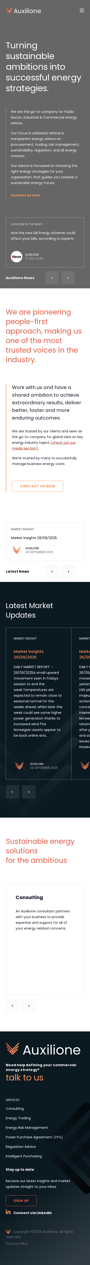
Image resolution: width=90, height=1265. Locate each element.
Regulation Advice (21, 1146)
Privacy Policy (17, 1243)
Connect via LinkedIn (32, 1212)
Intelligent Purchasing (24, 1156)
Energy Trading (18, 1118)
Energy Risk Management (27, 1127)
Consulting (15, 1108)
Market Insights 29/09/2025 (34, 537)
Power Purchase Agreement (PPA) (34, 1137)
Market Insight (25, 638)
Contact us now (25, 195)
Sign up (21, 1200)
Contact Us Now (37, 486)
